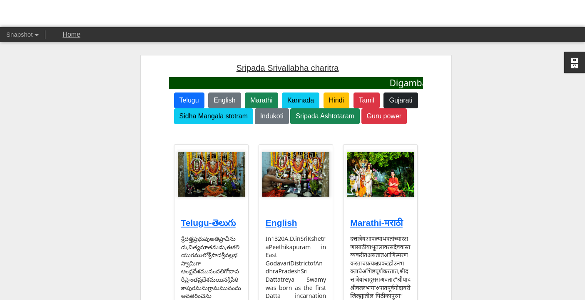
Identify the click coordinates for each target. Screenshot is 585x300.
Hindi (336, 97)
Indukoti (272, 113)
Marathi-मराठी (376, 220)
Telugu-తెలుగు (208, 220)
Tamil (366, 97)
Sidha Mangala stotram (213, 113)
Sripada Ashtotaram (325, 113)
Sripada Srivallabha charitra (287, 65)
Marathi (261, 97)
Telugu (189, 97)
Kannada (300, 97)
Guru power (384, 113)
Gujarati (400, 97)
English (224, 97)
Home (71, 34)
